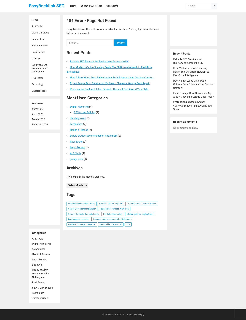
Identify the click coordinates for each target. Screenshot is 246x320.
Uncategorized (39, 91)
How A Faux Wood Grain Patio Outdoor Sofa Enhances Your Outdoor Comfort (111, 77)
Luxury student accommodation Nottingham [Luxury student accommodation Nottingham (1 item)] (112, 219)
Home (35, 20)
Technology (37, 84)
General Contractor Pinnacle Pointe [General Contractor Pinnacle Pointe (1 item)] (83, 214)
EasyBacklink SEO (46, 5)
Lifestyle (36, 58)
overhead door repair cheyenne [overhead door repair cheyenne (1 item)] (81, 224)
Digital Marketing (40, 32)
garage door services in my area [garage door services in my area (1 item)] (115, 209)
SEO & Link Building (42, 287)
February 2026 (40, 124)
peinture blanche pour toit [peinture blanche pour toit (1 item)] (111, 224)
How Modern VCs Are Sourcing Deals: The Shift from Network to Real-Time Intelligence (191, 72)
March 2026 (38, 119)
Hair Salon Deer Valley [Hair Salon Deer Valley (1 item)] (112, 214)
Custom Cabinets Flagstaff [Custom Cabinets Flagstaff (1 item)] (111, 204)
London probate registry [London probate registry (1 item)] (78, 219)
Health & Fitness (40, 45)
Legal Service (38, 52)
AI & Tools (37, 26)
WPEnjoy (140, 314)
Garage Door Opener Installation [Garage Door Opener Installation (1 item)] (82, 209)
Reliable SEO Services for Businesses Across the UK (99, 61)
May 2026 (37, 109)
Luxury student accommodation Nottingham (40, 68)
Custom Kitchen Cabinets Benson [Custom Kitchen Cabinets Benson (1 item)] (141, 204)
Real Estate (37, 78)
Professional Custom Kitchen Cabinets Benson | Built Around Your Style (109, 89)
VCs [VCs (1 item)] (128, 224)
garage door (38, 39)
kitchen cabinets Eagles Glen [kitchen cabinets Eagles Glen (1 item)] (139, 214)
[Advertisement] (44, 179)
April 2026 (37, 114)
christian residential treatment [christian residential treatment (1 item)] (81, 204)
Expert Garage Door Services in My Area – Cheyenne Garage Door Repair (110, 83)
